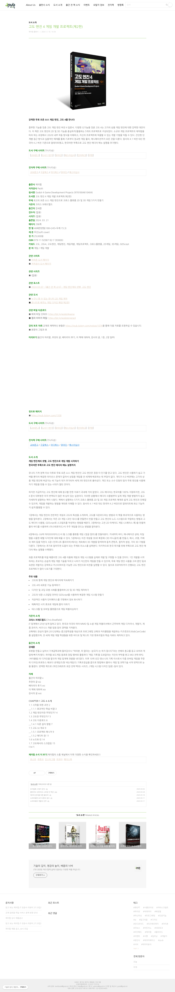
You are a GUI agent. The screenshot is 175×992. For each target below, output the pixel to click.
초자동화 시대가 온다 (37, 789)
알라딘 (59, 155)
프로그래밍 (150, 916)
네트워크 (159, 928)
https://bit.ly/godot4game (61, 314)
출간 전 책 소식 (73, 5)
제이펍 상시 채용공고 (14, 918)
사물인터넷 (148, 908)
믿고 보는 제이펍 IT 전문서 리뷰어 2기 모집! (23, 923)
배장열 (158, 911)
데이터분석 (146, 944)
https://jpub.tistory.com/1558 (46, 415)
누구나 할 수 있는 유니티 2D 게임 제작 (49, 299)
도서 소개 (57, 5)
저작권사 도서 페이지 (41, 264)
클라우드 (159, 932)
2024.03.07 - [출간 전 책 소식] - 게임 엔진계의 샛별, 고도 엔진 (61, 287)
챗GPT (137, 908)
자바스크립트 (163, 908)
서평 (146, 936)
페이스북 (68, 759)
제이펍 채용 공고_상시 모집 (16, 929)
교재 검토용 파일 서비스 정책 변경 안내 (21, 913)
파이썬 (137, 911)
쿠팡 (91, 155)
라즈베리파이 (153, 924)
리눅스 (137, 928)
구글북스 (44, 172)
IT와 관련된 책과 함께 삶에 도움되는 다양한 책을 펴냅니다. (57, 870)
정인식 (137, 940)
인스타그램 (50, 759)
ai (135, 920)
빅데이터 (147, 911)
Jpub (161, 940)
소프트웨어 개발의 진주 (38, 801)
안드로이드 (139, 924)
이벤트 (87, 5)
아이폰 (165, 924)
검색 (166, 4)
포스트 (33, 759)
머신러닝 (138, 916)
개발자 (164, 936)
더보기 (31, 747)
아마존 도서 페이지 (40, 260)
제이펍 (148, 932)
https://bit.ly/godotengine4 (62, 318)
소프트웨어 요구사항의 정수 (40, 798)
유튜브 (40, 759)
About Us (30, 5)
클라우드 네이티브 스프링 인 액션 (42, 792)
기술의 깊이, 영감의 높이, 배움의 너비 (53, 866)
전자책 (111, 5)
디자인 (154, 920)
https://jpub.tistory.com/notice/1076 (84, 326)
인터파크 (82, 155)
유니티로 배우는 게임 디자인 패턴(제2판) (49, 302)
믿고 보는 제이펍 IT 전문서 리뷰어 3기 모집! (23, 908)
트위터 (59, 759)
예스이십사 (70, 155)
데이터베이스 (149, 940)
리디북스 (55, 172)
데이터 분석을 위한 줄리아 (39, 795)
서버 (136, 944)
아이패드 (138, 932)
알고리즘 (144, 920)
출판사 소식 (44, 5)
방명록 (120, 5)
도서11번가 (47, 155)
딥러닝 (154, 936)
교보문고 (35, 155)
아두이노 (147, 928)
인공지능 (163, 916)
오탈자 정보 (98, 5)
